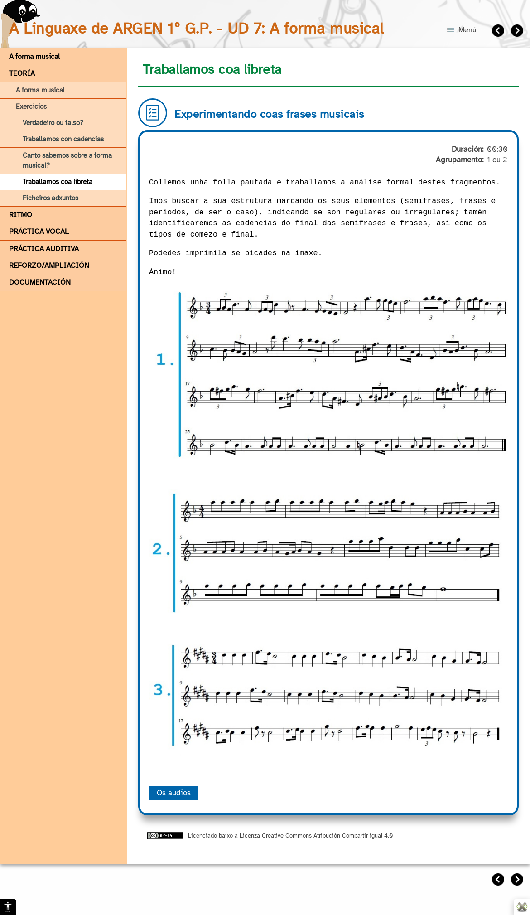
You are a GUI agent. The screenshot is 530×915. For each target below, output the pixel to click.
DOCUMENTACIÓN (40, 282)
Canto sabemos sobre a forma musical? (67, 160)
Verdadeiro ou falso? (53, 123)
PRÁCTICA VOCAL (39, 231)
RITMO (20, 214)
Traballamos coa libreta (57, 182)
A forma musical (34, 56)
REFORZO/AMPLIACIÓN (49, 265)
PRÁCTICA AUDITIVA (44, 248)
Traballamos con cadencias (63, 139)
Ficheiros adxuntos (50, 198)
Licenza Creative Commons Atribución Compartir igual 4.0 (316, 835)
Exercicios (31, 106)
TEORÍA (22, 73)
